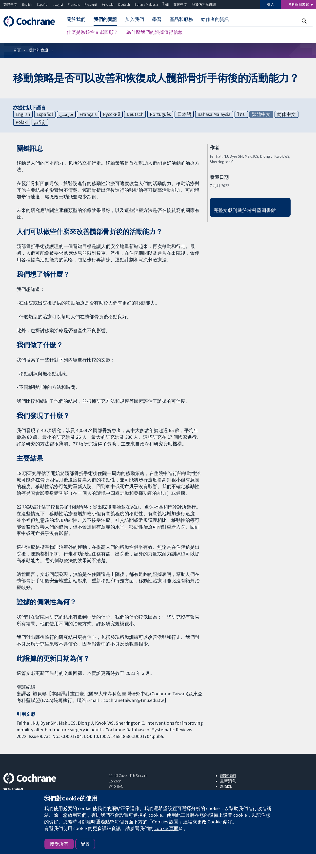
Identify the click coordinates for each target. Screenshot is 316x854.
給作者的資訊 (215, 19)
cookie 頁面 (166, 828)
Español (42, 4)
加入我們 (134, 19)
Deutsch (124, 4)
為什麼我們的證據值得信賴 (154, 32)
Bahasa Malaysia (146, 4)
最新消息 (228, 780)
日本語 (184, 114)
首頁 (17, 50)
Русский (90, 4)
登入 (270, 4)
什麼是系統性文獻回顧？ (92, 32)
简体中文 (180, 4)
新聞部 (226, 786)
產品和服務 (181, 19)
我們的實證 (105, 19)
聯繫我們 (228, 775)
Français (74, 4)
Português (160, 114)
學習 (156, 19)
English (27, 4)
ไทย (166, 4)
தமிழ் (39, 122)
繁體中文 (10, 4)
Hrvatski (108, 4)
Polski (22, 122)
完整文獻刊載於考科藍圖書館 (245, 210)
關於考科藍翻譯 (204, 4)
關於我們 (76, 19)
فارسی (58, 4)
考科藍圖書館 (298, 4)
